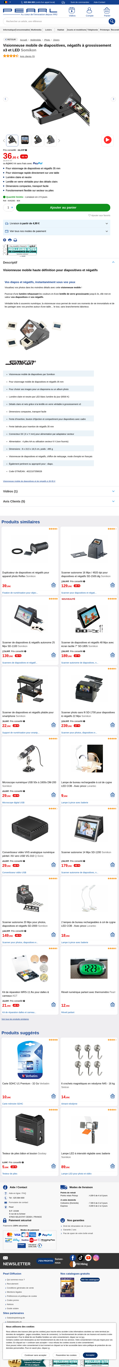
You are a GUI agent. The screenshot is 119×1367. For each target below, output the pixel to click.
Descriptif (10, 262)
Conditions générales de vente (20, 1288)
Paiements (15, 1226)
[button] (56, 223)
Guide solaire (13, 1308)
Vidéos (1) (10, 491)
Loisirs (48, 30)
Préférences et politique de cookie (22, 1296)
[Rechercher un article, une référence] (59, 21)
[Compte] (89, 12)
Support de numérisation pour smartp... (20, 732)
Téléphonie (92, 30)
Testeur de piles (9, 1173)
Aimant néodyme (69, 1104)
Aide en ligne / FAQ (17, 1193)
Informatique (9, 30)
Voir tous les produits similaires (15, 1019)
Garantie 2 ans (69, 1230)
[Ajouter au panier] (63, 207)
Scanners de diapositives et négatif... (19, 662)
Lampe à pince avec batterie (74, 802)
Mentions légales (14, 1292)
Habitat (60, 30)
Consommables (22, 30)
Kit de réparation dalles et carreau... (19, 1012)
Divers (56, 40)
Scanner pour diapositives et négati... (78, 593)
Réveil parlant (67, 1012)
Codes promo (13, 1300)
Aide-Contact (99, 2)
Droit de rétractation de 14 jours (77, 1226)
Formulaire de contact (18, 1202)
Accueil (24, 40)
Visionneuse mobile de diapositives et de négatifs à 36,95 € (29, 481)
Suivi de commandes (80, 2)
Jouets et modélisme (77, 30)
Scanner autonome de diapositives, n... (79, 662)
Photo (47, 40)
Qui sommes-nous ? (16, 1279)
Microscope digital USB (13, 802)
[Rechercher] (112, 21)
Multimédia (36, 30)
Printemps (105, 30)
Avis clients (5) (14, 501)
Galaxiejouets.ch (14, 1322)
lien (82, 1337)
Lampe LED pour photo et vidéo (76, 1173)
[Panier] (107, 12)
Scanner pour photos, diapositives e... (79, 732)
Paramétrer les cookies (66, 1355)
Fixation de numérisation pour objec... (20, 593)
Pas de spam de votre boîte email (78, 1233)
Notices (10, 1304)
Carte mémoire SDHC (12, 1104)
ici (49, 1348)
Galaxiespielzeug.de (16, 1318)
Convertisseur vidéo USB (14, 872)
